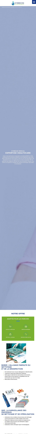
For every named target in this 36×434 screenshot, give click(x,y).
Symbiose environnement (6, 7)
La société (12, 7)
